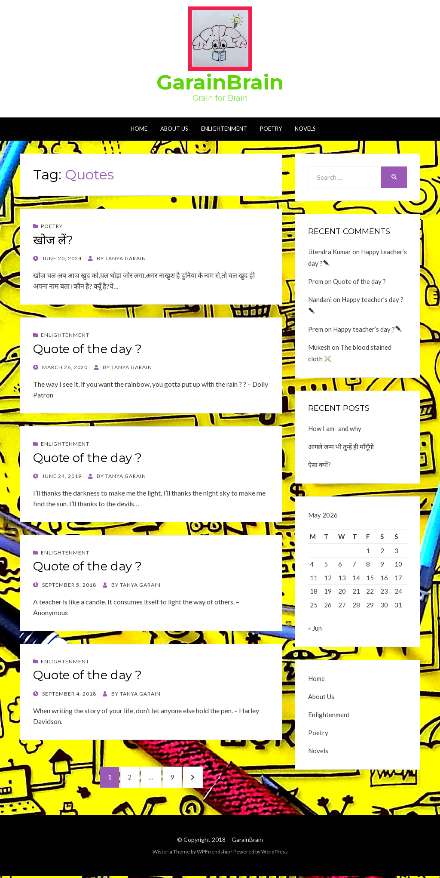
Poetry (271, 128)
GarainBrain (220, 82)
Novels (305, 128)
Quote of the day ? (87, 349)
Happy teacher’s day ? (367, 329)
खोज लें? (53, 240)
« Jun (315, 631)
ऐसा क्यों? (319, 464)
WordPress (274, 853)
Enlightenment (224, 128)
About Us (174, 128)
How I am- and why (334, 428)
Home (139, 128)
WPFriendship (213, 853)
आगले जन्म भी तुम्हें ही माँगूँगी (341, 446)
